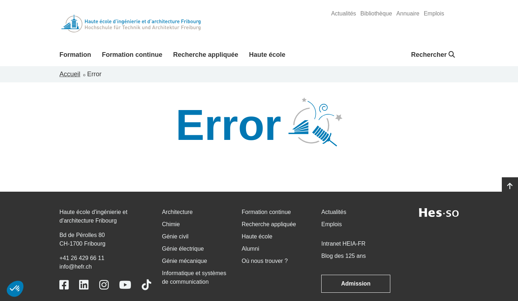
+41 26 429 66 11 (81, 258)
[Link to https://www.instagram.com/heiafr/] (104, 285)
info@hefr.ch (75, 267)
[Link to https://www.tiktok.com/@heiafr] (146, 285)
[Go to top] (510, 186)
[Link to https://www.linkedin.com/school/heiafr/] (83, 285)
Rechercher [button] (433, 54)
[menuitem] (343, 13)
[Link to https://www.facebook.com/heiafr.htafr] (64, 285)
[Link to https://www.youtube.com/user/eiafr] (125, 285)
